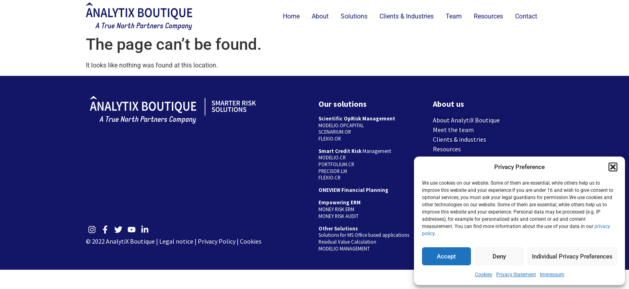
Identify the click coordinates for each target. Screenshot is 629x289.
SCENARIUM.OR (335, 131)
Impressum (552, 274)
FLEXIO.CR (330, 177)
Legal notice (176, 241)
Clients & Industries (406, 16)
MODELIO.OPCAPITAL (341, 125)
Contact (526, 16)
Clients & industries (459, 139)
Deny (499, 256)
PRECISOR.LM (333, 171)
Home (291, 16)
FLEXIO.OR (330, 138)
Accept (446, 256)
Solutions (354, 16)
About (320, 16)
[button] (613, 167)
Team (454, 16)
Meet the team (453, 130)
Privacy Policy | (219, 241)
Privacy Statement (516, 274)
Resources (488, 16)
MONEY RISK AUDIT (339, 216)
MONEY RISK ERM (336, 209)
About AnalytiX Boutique (466, 120)
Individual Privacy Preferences (572, 256)
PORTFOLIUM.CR (336, 164)
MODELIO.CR (332, 157)
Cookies (483, 274)
